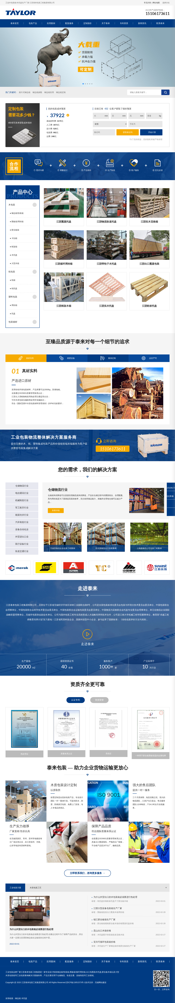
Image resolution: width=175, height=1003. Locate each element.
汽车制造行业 (21, 522)
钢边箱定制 (61, 92)
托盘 (12, 313)
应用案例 (51, 23)
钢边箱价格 (115, 946)
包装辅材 (12, 322)
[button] (83, 83)
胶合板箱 (14, 230)
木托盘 (13, 255)
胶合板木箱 (123, 901)
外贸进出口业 (21, 537)
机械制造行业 (21, 500)
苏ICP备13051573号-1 (75, 982)
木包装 (11, 205)
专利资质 (124, 23)
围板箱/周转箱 (17, 221)
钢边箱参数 (37, 92)
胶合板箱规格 (103, 923)
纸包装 (11, 272)
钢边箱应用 (49, 92)
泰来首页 (15, 23)
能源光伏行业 (21, 515)
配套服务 (69, 23)
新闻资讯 (142, 23)
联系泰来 (160, 23)
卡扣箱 (13, 238)
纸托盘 (13, 288)
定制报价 (87, 23)
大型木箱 (14, 263)
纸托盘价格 (102, 901)
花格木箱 (120, 935)
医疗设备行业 (21, 544)
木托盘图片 (102, 935)
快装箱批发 (111, 935)
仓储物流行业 (21, 486)
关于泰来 (106, 23)
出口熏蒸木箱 (112, 912)
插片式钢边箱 (24, 92)
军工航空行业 (21, 507)
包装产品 (33, 23)
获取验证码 (127, 132)
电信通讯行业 (21, 493)
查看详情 (56, 510)
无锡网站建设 (100, 982)
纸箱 (12, 280)
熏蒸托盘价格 (128, 923)
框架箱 (13, 247)
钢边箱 (18, 998)
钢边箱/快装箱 (17, 213)
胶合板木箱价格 (115, 923)
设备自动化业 (21, 529)
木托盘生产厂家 (104, 946)
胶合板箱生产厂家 (128, 946)
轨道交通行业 (21, 551)
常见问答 (147, 3)
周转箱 (13, 305)
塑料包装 (12, 297)
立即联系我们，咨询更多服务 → (87, 873)
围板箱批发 (102, 912)
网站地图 (156, 3)
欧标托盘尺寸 (112, 901)
